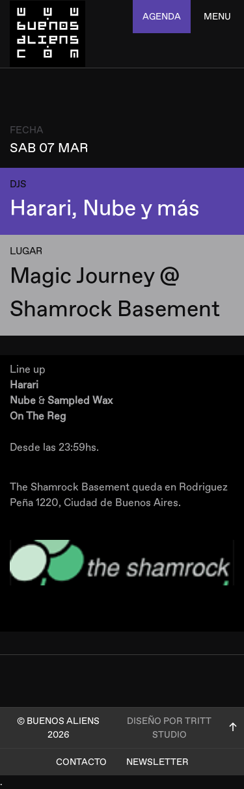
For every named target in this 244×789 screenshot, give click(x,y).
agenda (161, 16)
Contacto (81, 762)
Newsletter (157, 762)
